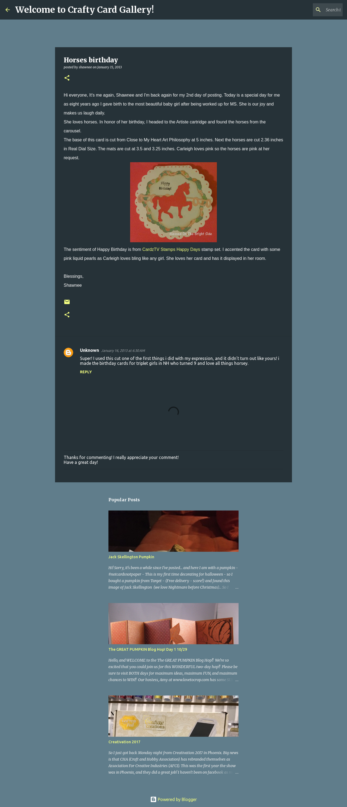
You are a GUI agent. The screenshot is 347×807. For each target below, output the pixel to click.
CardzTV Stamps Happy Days (171, 249)
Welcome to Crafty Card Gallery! (84, 9)
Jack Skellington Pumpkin (131, 557)
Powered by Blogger (173, 799)
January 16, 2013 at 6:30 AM (123, 350)
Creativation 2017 (124, 742)
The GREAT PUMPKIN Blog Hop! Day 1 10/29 (147, 649)
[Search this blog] (314, 9)
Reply (86, 372)
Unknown (89, 350)
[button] (67, 78)
